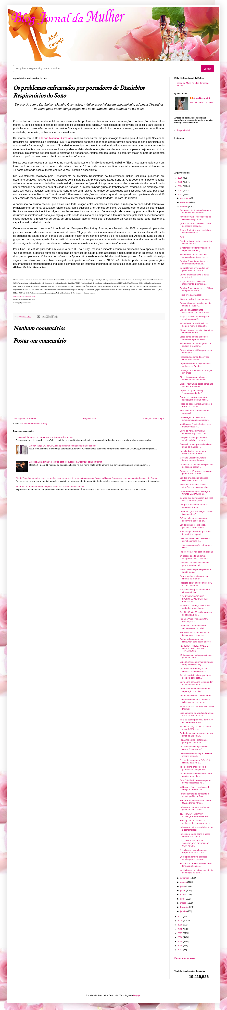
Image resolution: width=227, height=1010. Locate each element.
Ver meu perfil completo (201, 102)
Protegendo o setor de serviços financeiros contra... (194, 358)
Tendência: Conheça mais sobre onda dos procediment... (195, 606)
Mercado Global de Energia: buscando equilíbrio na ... (193, 459)
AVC (182, 237)
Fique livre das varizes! (191, 295)
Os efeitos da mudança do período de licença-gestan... (196, 465)
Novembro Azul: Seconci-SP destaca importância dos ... (194, 255)
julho (182, 886)
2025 (180, 182)
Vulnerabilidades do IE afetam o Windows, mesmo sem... (195, 701)
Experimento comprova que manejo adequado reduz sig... (196, 663)
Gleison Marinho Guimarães (56, 138)
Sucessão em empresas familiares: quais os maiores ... (196, 445)
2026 (180, 178)
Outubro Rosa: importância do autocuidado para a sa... (194, 262)
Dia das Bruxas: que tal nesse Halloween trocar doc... (194, 479)
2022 (180, 194)
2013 (180, 949)
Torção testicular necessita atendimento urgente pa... (193, 282)
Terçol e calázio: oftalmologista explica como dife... (194, 317)
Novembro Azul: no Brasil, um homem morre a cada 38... (194, 324)
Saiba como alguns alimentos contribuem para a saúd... (194, 338)
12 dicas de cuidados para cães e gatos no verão (196, 656)
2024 (180, 186)
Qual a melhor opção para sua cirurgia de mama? (194, 577)
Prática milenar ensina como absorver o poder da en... (193, 519)
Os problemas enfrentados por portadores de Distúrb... (194, 269)
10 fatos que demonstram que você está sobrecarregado (196, 499)
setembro (185, 878)
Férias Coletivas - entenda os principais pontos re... (193, 741)
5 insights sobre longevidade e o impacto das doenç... (195, 249)
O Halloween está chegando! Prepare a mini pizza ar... (193, 851)
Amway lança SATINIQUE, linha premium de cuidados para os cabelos (62, 446)
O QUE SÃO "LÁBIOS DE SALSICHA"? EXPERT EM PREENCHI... (193, 599)
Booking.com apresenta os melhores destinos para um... (195, 821)
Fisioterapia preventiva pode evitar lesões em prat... (196, 242)
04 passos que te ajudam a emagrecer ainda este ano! (194, 557)
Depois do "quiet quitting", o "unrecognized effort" (193, 391)
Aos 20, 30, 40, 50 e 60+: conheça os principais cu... (196, 613)
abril (182, 899)
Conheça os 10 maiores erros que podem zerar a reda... (196, 472)
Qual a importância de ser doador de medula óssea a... (195, 224)
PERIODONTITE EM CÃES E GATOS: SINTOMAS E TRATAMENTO (194, 648)
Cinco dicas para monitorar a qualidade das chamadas (193, 378)
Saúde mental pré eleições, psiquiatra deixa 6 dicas (193, 526)
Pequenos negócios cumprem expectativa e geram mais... (194, 398)
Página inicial (89, 418)
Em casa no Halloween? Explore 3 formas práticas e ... (196, 864)
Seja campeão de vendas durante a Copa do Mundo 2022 (196, 714)
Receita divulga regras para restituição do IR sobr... (193, 452)
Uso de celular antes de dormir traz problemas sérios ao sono (45, 437)
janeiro (183, 911)
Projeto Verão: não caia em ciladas (196, 552)
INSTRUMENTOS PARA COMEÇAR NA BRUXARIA (194, 815)
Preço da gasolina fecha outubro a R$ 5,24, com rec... (196, 405)
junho (183, 890)
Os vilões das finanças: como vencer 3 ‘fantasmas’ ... (193, 747)
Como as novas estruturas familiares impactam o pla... (194, 432)
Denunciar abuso (184, 958)
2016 (180, 937)
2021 (180, 916)
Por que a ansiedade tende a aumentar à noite (193, 506)
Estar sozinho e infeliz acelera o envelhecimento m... (195, 539)
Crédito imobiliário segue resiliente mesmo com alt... (196, 754)
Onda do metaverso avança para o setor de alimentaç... (196, 734)
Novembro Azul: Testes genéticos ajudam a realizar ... (195, 344)
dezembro (185, 198)
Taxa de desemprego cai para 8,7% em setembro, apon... (196, 721)
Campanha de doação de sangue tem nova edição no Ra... (195, 211)
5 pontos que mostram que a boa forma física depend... (195, 532)
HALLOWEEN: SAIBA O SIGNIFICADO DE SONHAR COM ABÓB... (194, 843)
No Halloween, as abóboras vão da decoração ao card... (196, 871)
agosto (183, 882)
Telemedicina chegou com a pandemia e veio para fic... (193, 768)
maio (183, 894)
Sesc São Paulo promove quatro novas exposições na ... (195, 781)
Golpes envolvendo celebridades (195, 695)
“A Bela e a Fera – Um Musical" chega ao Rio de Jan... (194, 788)
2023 (180, 190)
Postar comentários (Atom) (34, 423)
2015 (180, 941)
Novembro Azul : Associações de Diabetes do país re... (195, 218)
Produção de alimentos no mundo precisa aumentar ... (196, 774)
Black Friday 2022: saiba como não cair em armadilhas (196, 385)
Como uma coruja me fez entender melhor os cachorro (196, 683)
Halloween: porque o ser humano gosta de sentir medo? (195, 808)
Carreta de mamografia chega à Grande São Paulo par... (195, 492)
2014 (180, 945)
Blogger (136, 995)
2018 (180, 929)
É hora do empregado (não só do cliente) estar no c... (195, 761)
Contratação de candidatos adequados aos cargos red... (194, 418)
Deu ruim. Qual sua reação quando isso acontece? (196, 512)
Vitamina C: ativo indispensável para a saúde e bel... (194, 563)
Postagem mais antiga (153, 418)
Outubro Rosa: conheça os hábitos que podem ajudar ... (196, 289)
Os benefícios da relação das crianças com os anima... (193, 669)
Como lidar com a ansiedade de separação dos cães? (195, 690)
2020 (180, 920)
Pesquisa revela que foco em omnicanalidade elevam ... (193, 438)
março (183, 903)
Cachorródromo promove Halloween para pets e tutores (195, 640)
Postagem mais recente (25, 418)
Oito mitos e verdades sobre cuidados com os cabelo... (193, 627)
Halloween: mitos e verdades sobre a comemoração (196, 828)
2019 (180, 924)
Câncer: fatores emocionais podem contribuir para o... (196, 331)
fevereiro (184, 907)
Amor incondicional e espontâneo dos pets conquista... (195, 676)
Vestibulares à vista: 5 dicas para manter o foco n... (195, 425)
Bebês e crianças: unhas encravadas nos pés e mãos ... (195, 311)
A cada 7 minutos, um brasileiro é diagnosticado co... (195, 231)
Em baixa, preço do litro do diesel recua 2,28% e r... (195, 727)
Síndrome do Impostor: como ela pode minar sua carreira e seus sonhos (50, 486)
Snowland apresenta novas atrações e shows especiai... (194, 486)
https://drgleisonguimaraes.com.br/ (24, 296)
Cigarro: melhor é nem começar (195, 299)
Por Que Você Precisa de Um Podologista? (194, 620)
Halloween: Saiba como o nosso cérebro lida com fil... (195, 835)
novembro (185, 202)
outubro (184, 206)
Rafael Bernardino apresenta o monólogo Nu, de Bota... (194, 795)
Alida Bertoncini (201, 98)
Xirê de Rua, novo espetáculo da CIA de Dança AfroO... (195, 801)
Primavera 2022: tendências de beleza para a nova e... (194, 633)
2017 (180, 933)
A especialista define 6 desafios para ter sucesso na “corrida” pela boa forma (65, 462)
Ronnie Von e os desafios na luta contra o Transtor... (195, 304)
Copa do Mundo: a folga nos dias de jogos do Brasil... (195, 365)
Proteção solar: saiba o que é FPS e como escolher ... (196, 584)
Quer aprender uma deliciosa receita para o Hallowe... (193, 858)
